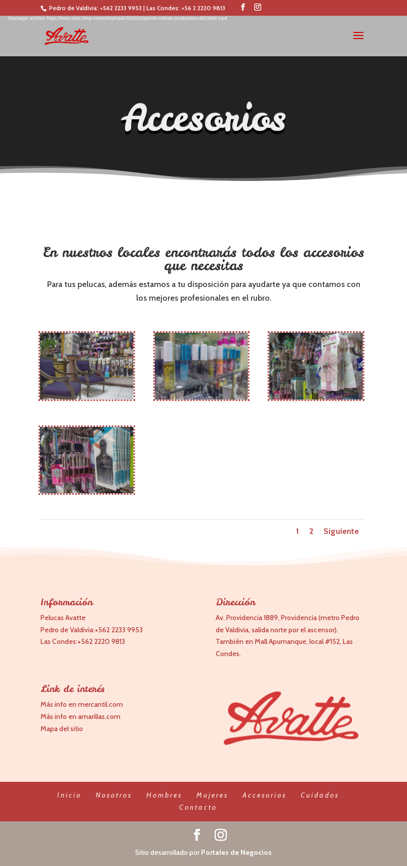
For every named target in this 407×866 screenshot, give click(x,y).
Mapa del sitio (61, 728)
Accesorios (264, 795)
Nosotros (114, 795)
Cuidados (320, 795)
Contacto (198, 807)
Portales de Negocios (236, 852)
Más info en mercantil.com (81, 704)
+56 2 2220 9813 (203, 8)
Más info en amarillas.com (80, 716)
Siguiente (336, 531)
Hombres (164, 795)
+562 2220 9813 (101, 641)
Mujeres (212, 795)
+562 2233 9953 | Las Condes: (140, 8)
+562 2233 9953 (119, 629)
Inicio (69, 795)
